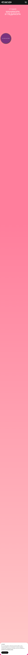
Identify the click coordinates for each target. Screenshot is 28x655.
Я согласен (5, 652)
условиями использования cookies (7, 649)
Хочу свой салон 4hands (6, 38)
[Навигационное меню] (26, 2)
